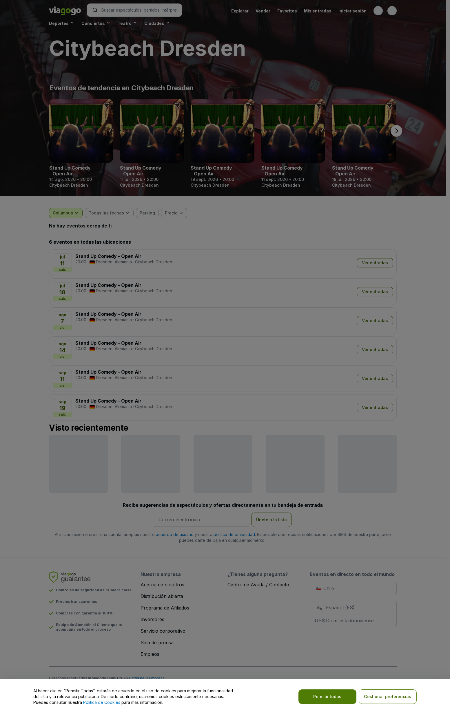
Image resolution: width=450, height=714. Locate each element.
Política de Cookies (101, 702)
